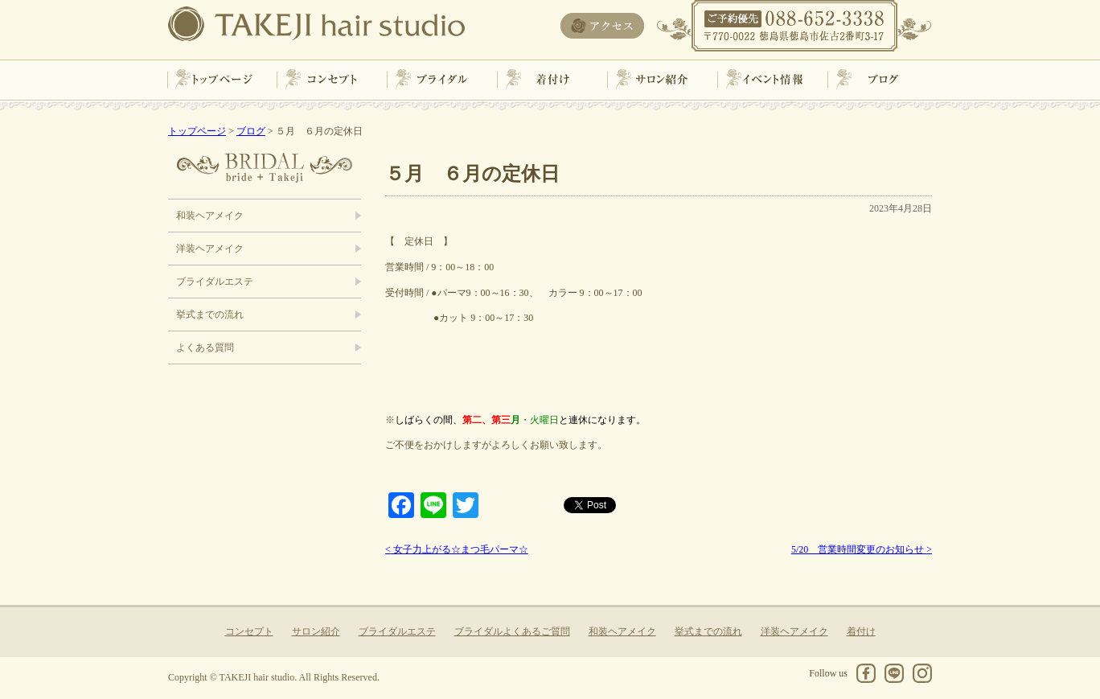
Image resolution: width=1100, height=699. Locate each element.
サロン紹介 (659, 80)
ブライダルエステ (214, 281)
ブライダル (440, 80)
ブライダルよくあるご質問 (512, 631)
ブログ (878, 80)
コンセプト (331, 80)
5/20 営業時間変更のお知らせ (861, 549)
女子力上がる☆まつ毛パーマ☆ (456, 549)
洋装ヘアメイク (210, 248)
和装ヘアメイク (210, 215)
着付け (550, 80)
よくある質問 (205, 347)
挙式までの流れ (210, 314)
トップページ (222, 80)
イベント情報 (768, 80)
